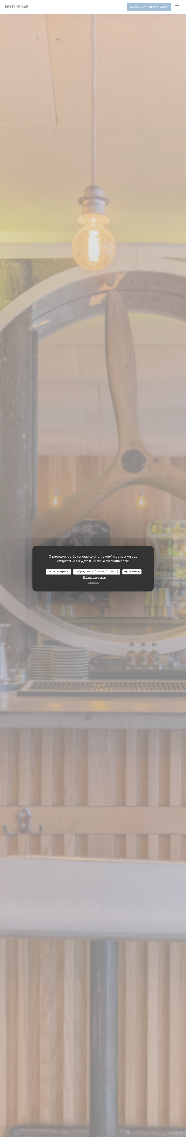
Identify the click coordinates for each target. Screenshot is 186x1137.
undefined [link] (93, 582)
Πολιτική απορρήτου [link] (94, 577)
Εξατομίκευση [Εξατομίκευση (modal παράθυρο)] (132, 571)
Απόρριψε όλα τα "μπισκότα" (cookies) (96, 571)
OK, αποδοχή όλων (58, 571)
